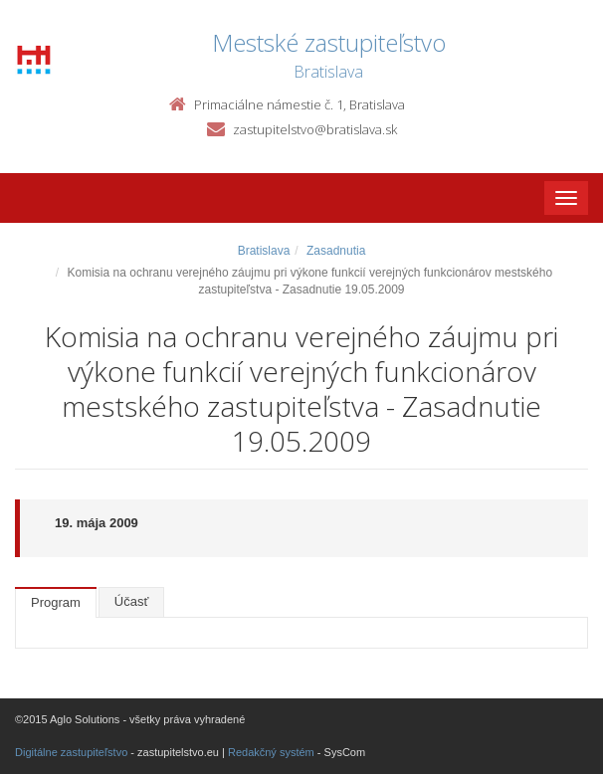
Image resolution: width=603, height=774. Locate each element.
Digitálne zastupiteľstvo (71, 752)
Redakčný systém (271, 752)
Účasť (131, 601)
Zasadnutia (335, 251)
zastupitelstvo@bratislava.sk (315, 129)
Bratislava (264, 251)
